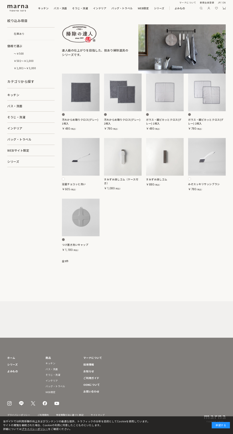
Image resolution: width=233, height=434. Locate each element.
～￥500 (19, 53)
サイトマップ (97, 414)
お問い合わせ (91, 391)
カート (224, 8)
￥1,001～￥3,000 (25, 68)
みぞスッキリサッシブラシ (204, 184)
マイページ (208, 8)
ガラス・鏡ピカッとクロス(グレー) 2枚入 (206, 121)
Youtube (56, 403)
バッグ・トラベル (122, 8)
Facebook (45, 403)
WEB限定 (143, 8)
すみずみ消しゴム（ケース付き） (121, 181)
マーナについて (187, 2)
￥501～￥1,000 (23, 61)
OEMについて (91, 384)
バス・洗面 (60, 8)
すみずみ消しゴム (156, 179)
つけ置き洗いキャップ (75, 244)
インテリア (99, 8)
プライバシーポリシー (18, 414)
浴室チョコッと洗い (74, 184)
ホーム (11, 358)
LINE (21, 403)
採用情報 (88, 364)
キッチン (43, 8)
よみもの (180, 8)
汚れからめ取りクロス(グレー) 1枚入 (80, 121)
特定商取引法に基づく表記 (70, 414)
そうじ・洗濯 (80, 8)
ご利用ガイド (91, 378)
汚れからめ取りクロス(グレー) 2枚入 (122, 121)
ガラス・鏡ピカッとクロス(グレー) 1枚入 (163, 121)
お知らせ (88, 371)
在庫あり (19, 33)
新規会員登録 (207, 2)
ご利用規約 (43, 414)
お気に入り (216, 8)
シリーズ (159, 8)
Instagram (9, 403)
